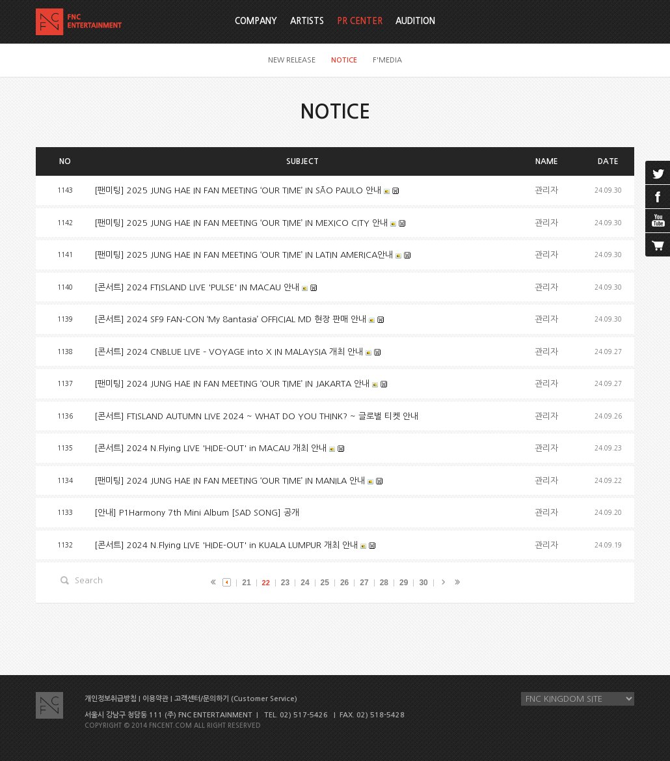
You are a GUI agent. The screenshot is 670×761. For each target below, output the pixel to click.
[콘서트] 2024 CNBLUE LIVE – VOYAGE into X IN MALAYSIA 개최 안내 (228, 352)
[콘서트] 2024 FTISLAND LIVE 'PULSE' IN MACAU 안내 (196, 287)
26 (344, 582)
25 (325, 582)
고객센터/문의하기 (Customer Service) (235, 698)
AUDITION (415, 21)
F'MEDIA (387, 60)
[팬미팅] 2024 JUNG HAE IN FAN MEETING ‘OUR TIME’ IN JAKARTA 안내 (231, 384)
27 (364, 582)
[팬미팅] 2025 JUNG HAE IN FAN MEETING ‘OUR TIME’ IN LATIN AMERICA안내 (243, 255)
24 (305, 582)
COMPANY (256, 21)
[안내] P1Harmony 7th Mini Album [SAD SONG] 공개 (196, 512)
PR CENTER (359, 21)
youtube (657, 220)
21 (246, 582)
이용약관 (155, 698)
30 (423, 582)
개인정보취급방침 (111, 698)
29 (403, 582)
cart (657, 244)
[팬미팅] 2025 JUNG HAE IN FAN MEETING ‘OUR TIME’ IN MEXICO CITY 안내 (241, 223)
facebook (657, 196)
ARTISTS (307, 21)
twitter (657, 172)
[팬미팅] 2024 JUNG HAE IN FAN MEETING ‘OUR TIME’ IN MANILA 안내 (229, 481)
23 (285, 582)
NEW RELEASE (291, 60)
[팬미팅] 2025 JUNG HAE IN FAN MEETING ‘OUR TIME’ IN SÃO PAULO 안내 (237, 190)
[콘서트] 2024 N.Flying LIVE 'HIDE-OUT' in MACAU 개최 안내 (210, 448)
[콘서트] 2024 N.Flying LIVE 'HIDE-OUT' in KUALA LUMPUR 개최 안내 (226, 545)
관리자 (546, 190)
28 (384, 582)
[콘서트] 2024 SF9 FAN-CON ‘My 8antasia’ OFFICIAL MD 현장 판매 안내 (230, 319)
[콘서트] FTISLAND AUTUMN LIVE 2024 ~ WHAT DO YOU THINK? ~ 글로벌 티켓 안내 (256, 416)
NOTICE (344, 60)
